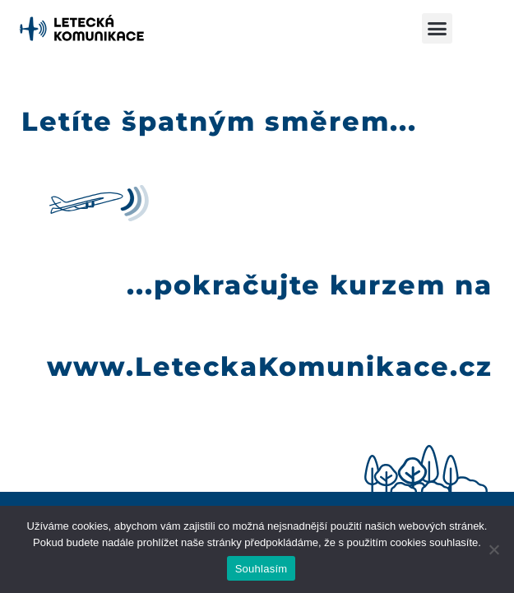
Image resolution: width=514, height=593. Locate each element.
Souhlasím (261, 569)
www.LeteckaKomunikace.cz (270, 366)
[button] (437, 28)
